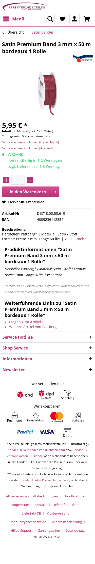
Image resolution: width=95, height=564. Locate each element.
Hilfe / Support (22, 530)
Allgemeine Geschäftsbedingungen (32, 496)
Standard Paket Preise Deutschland (44, 480)
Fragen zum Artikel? (24, 321)
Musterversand (57, 513)
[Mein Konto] (74, 19)
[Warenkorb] (87, 19)
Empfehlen (33, 202)
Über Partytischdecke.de (27, 522)
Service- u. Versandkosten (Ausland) (27, 148)
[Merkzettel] (62, 19)
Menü (13, 18)
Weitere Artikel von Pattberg (31, 326)
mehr (81, 238)
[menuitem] (13, 19)
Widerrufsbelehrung (67, 522)
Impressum (20, 504)
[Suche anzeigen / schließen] (50, 19)
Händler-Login (74, 496)
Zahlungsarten (49, 530)
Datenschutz (75, 530)
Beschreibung (14, 229)
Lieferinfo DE (31, 513)
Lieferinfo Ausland (66, 504)
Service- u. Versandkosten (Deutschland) (30, 142)
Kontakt (41, 504)
